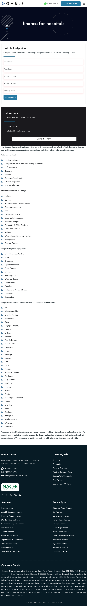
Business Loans (7, 508)
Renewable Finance (60, 547)
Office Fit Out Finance (9, 535)
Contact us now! (44, 138)
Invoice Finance (7, 527)
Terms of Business (60, 468)
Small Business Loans (9, 543)
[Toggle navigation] (84, 3)
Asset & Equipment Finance (11, 512)
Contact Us (57, 464)
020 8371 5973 (71, 3)
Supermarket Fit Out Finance (12, 539)
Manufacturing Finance (61, 520)
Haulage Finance (59, 524)
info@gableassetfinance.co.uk (17, 131)
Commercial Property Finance (12, 524)
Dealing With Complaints (62, 476)
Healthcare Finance (60, 539)
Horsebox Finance (60, 551)
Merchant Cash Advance (10, 520)
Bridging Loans (7, 547)
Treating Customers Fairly (62, 472)
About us (56, 460)
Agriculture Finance (60, 543)
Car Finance (57, 512)
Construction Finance (61, 516)
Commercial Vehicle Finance (63, 535)
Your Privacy (57, 480)
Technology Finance (60, 527)
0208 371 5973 (11, 126)
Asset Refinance (7, 531)
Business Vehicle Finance (11, 516)
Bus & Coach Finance (61, 531)
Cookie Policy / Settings (62, 484)
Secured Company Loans (11, 551)
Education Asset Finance (62, 508)
